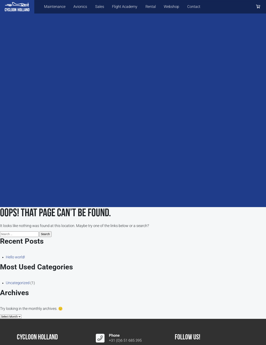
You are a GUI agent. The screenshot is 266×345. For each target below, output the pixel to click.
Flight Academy (124, 7)
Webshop (171, 7)
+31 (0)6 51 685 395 (125, 340)
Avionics (80, 7)
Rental (150, 7)
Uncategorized (18, 283)
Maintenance (54, 7)
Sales (99, 7)
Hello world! (15, 257)
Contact (193, 7)
